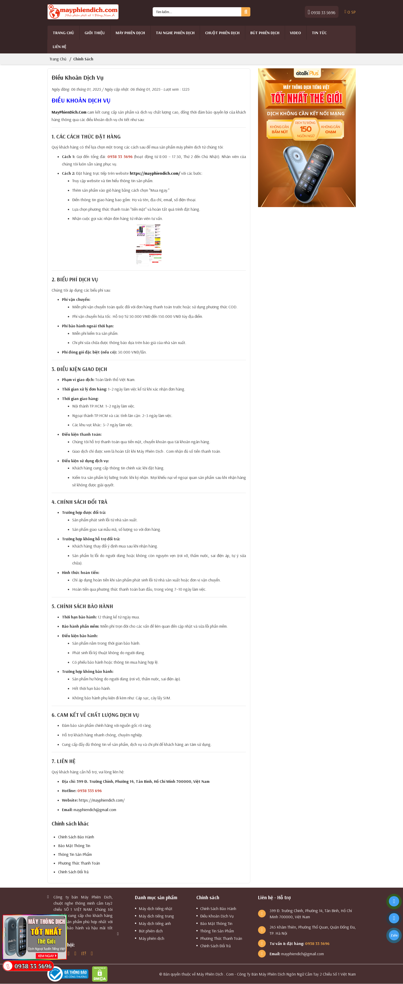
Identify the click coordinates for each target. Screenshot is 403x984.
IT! (83, 953)
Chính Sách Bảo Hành (76, 836)
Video (295, 32)
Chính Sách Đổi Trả (73, 871)
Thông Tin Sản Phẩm (75, 854)
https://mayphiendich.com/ (155, 173)
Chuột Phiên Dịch (222, 32)
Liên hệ (59, 46)
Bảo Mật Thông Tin (74, 845)
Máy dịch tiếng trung (156, 915)
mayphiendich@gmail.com (95, 809)
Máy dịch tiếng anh (155, 923)
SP (350, 11)
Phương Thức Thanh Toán (79, 863)
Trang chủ (63, 32)
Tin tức (319, 32)
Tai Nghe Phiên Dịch (175, 32)
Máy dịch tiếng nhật (155, 908)
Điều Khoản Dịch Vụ (217, 915)
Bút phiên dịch (264, 32)
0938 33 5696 (322, 12)
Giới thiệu (95, 32)
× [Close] (64, 917)
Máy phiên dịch (130, 32)
